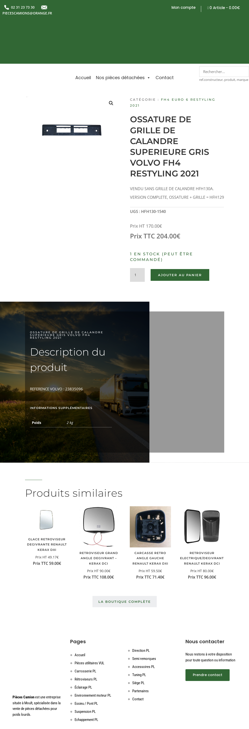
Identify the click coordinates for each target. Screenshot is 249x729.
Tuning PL (139, 640)
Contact (165, 34)
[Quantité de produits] (137, 240)
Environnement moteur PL (93, 660)
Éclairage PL (83, 652)
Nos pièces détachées (123, 34)
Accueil (83, 34)
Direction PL (141, 615)
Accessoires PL (143, 632)
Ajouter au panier (180, 240)
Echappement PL (86, 684)
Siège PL (138, 648)
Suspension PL (85, 676)
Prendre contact (207, 639)
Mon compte (183, 8)
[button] (111, 68)
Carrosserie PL (85, 636)
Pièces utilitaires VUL (89, 628)
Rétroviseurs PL (86, 644)
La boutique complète (124, 566)
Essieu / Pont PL (86, 668)
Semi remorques (144, 623)
